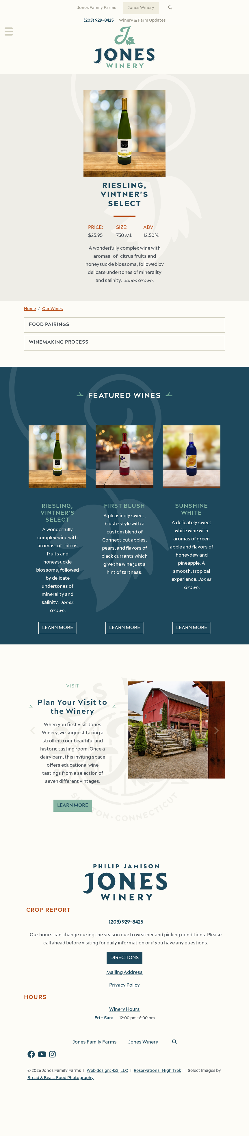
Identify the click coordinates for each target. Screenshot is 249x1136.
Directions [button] (124, 958)
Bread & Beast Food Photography (60, 1078)
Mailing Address (124, 972)
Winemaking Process (58, 342)
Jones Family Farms (96, 8)
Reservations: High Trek (157, 1071)
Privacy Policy (124, 985)
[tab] (124, 325)
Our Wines (52, 309)
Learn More (72, 805)
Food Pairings (49, 325)
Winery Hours (124, 1009)
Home (30, 309)
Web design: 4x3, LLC (107, 1071)
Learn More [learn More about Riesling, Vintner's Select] (57, 628)
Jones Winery (141, 8)
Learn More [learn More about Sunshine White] (191, 628)
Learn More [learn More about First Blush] (124, 628)
